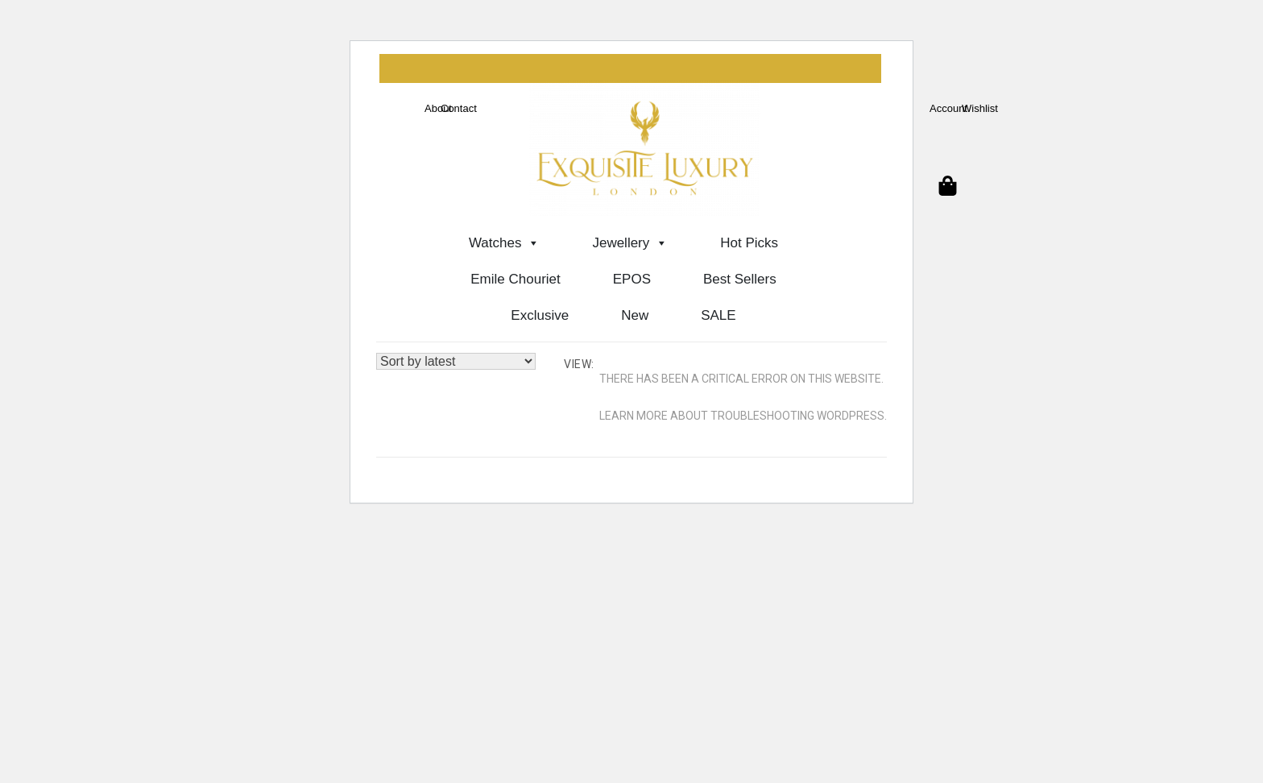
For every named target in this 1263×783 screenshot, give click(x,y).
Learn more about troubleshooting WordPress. (743, 415)
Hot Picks (749, 243)
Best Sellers (739, 279)
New (634, 315)
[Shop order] (456, 361)
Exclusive (540, 315)
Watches (504, 243)
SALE (718, 315)
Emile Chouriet (515, 279)
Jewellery (630, 243)
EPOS (632, 279)
